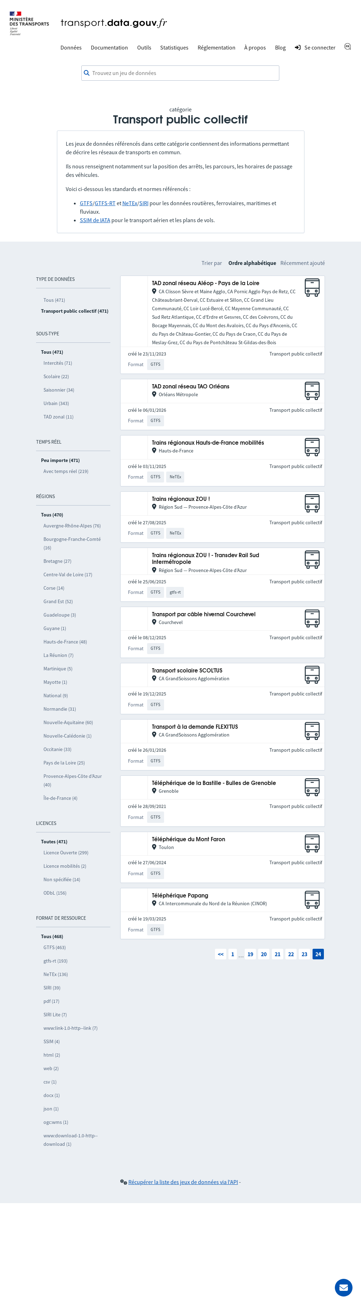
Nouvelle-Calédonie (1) (67, 736)
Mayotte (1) (55, 682)
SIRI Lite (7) (55, 1014)
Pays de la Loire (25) (64, 763)
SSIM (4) (51, 1041)
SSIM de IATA (95, 220)
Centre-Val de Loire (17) (67, 574)
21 (277, 954)
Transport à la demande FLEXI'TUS (195, 727)
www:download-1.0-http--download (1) (70, 1139)
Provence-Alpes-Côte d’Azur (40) (72, 780)
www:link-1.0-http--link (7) (70, 1028)
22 (291, 954)
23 (304, 954)
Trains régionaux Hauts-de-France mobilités (208, 443)
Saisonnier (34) (58, 390)
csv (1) (50, 1082)
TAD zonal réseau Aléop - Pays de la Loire (206, 283)
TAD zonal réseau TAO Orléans (190, 386)
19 (250, 954)
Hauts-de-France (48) (65, 642)
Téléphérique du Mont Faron (188, 839)
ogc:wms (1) (55, 1122)
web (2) (51, 1068)
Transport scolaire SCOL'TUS (187, 671)
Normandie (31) (59, 709)
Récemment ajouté (302, 262)
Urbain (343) (56, 403)
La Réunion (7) (58, 655)
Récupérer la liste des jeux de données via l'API (183, 1181)
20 (264, 954)
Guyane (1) (54, 628)
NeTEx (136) (55, 974)
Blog (280, 47)
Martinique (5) (57, 668)
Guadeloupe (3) (59, 615)
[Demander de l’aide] (344, 1288)
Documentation (109, 47)
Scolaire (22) (56, 376)
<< (220, 954)
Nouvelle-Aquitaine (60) (68, 722)
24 (318, 954)
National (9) (55, 695)
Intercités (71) (57, 363)
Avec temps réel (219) (65, 471)
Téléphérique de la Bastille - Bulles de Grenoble (214, 783)
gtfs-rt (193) (55, 961)
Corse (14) (53, 588)
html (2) (51, 1055)
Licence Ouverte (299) (65, 852)
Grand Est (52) (58, 601)
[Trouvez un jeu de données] (180, 73)
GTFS (86, 203)
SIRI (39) (51, 987)
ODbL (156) (54, 893)
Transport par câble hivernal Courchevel (204, 614)
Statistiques (174, 47)
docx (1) (51, 1095)
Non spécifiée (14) (61, 879)
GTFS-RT (105, 203)
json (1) (51, 1108)
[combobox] (180, 73)
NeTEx (129, 203)
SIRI (144, 203)
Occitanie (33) (57, 749)
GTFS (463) (54, 947)
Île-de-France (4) (60, 798)
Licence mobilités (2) (64, 866)
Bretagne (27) (57, 561)
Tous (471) (54, 300)
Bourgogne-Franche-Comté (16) (72, 543)
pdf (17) (51, 1001)
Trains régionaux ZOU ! (181, 499)
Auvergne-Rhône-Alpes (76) (72, 525)
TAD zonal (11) (58, 417)
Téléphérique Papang (180, 896)
